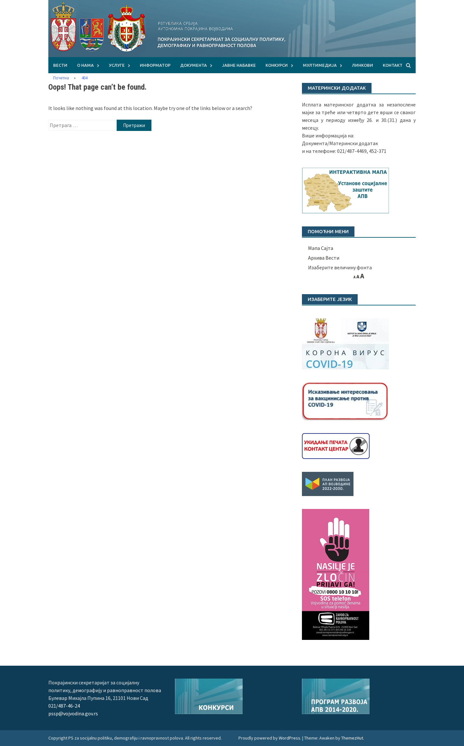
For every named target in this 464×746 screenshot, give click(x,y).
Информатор (155, 65)
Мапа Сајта (320, 248)
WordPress (289, 738)
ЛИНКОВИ (362, 65)
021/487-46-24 (64, 705)
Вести (60, 65)
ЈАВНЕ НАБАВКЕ (239, 65)
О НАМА (85, 65)
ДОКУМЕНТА (193, 65)
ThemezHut (352, 738)
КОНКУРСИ (277, 65)
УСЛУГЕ (117, 65)
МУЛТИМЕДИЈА (320, 65)
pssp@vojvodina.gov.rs (73, 713)
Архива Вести (323, 257)
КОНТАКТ (392, 65)
